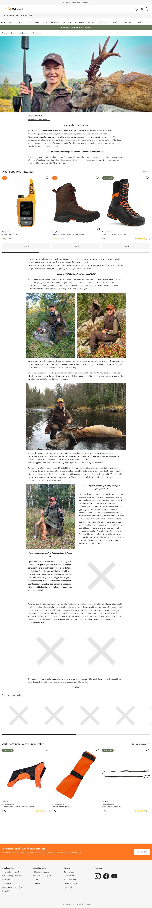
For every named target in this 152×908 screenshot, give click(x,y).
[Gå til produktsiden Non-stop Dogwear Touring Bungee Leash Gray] (126, 775)
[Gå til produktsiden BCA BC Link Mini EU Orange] (26, 203)
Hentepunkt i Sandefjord (12, 887)
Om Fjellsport (69, 872)
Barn (45, 22)
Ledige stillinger (70, 883)
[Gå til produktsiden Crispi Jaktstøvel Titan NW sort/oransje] (126, 203)
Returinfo (6, 879)
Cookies (88, 904)
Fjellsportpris (104, 22)
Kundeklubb (69, 876)
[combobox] (76, 15)
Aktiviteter (55, 22)
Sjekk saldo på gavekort (12, 876)
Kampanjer (79, 22)
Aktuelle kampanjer (41, 872)
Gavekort (67, 22)
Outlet (116, 22)
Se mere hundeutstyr (141, 744)
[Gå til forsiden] (15, 9)
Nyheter (91, 22)
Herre (2, 22)
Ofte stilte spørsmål (10, 872)
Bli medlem (142, 852)
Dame (11, 22)
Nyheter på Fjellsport (42, 876)
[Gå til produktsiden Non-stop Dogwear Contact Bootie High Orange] (76, 775)
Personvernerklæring (67, 904)
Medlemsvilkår (70, 879)
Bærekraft (68, 887)
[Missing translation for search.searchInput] (4, 15)
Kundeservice (142, 22)
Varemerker (127, 22)
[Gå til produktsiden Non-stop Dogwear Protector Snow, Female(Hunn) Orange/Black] (26, 775)
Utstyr (20, 22)
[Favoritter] (136, 9)
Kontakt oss (7, 891)
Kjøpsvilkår (79, 904)
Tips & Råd (6, 883)
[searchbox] (78, 15)
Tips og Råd (6, 33)
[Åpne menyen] (3, 9)
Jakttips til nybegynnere (32, 33)
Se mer (146, 172)
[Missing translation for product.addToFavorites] (47, 178)
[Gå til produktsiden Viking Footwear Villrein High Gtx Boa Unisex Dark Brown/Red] (76, 203)
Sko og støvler (33, 22)
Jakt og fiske (17, 33)
